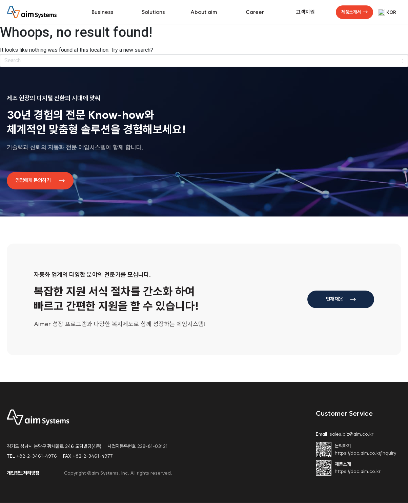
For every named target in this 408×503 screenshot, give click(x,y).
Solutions (153, 12)
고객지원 (305, 12)
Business (102, 12)
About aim (203, 12)
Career (255, 12)
